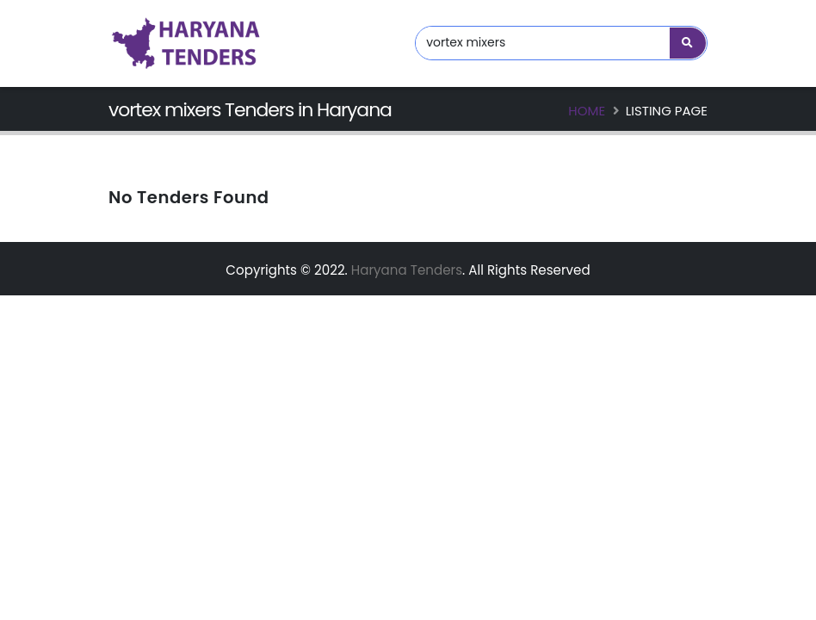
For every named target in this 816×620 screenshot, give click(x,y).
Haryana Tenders (406, 270)
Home (586, 111)
